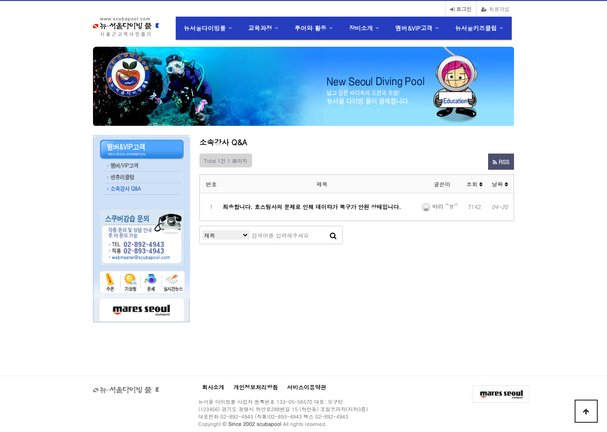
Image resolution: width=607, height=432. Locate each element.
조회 (474, 184)
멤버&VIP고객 (414, 28)
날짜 (500, 184)
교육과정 (260, 28)
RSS (501, 162)
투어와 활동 (311, 28)
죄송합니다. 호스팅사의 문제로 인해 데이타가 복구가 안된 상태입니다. (312, 206)
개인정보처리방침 (256, 387)
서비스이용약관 (306, 387)
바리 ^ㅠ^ (439, 206)
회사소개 (213, 387)
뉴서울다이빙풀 (205, 28)
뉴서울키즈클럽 (476, 28)
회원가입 (495, 8)
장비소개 (361, 28)
